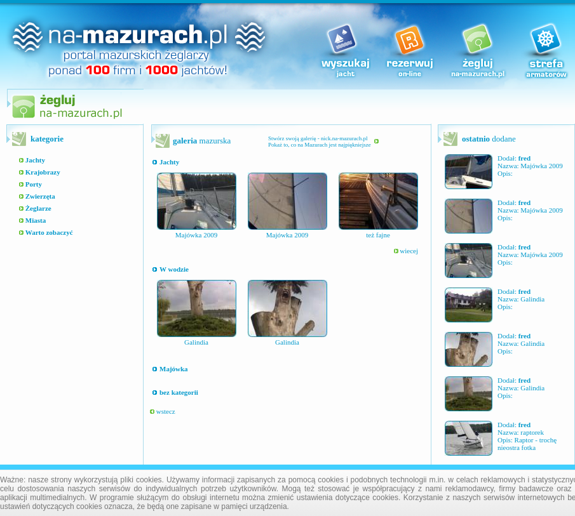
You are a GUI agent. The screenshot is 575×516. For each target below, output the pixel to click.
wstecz (162, 411)
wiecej (406, 251)
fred (524, 158)
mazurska (202, 140)
